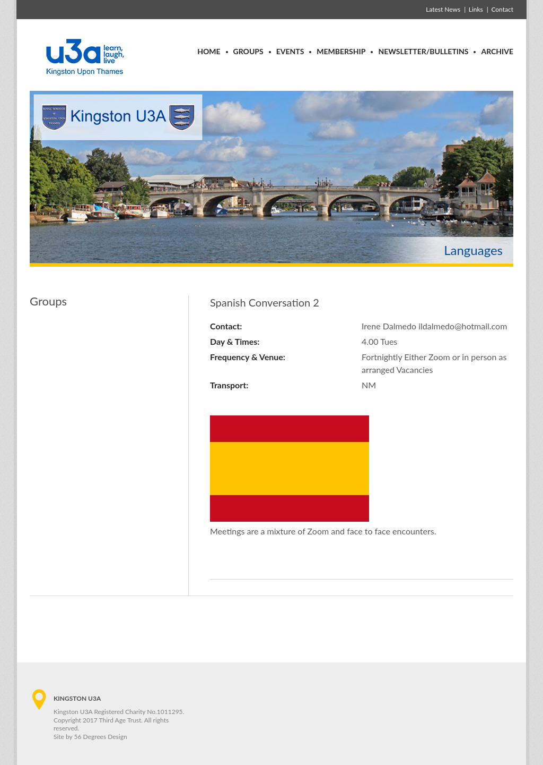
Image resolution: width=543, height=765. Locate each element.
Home (208, 51)
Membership (341, 51)
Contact (502, 9)
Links (476, 9)
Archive (497, 51)
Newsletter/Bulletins (423, 51)
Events (290, 51)
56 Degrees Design (100, 737)
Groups (248, 51)
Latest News (443, 9)
